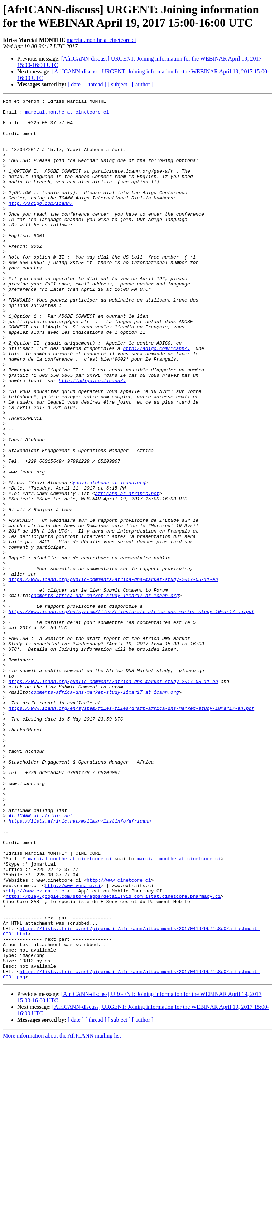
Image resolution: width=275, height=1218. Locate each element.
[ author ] (143, 84)
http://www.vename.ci (73, 1043)
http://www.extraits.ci (36, 1049)
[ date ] (76, 84)
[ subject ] (119, 84)
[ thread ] (95, 84)
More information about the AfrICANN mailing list (62, 1212)
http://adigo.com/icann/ (41, 224)
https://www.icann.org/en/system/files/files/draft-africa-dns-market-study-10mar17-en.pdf (131, 714)
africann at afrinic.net (127, 572)
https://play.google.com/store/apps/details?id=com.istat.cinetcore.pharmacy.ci (113, 1056)
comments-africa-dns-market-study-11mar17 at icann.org (105, 695)
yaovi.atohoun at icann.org (109, 560)
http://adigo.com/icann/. (156, 398)
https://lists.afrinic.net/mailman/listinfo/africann (80, 966)
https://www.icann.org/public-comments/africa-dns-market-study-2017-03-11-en (113, 676)
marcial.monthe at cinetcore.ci (101, 40)
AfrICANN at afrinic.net (41, 959)
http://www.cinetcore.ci (119, 1037)
